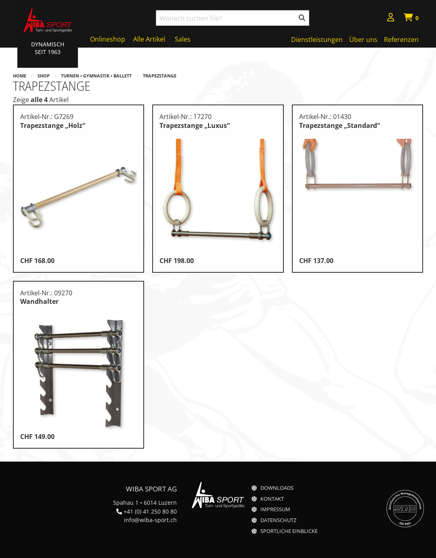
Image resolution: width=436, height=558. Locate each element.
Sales (183, 39)
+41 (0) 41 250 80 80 (150, 511)
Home (19, 76)
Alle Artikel (149, 39)
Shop (44, 76)
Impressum (275, 509)
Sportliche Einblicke (289, 531)
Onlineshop (107, 39)
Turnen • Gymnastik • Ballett (96, 76)
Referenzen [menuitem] (401, 39)
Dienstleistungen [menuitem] (317, 39)
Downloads (276, 488)
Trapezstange (159, 76)
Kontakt (272, 499)
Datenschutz (278, 520)
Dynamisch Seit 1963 (47, 48)
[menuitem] (390, 18)
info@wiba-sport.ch (150, 520)
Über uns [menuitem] (363, 39)
